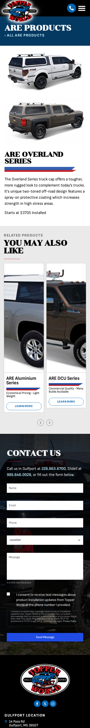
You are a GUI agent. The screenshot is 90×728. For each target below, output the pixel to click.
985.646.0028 (19, 474)
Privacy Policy (69, 621)
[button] (71, 8)
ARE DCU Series (64, 378)
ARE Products (29, 35)
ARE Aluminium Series (21, 380)
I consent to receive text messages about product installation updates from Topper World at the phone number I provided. (46, 600)
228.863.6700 (54, 468)
